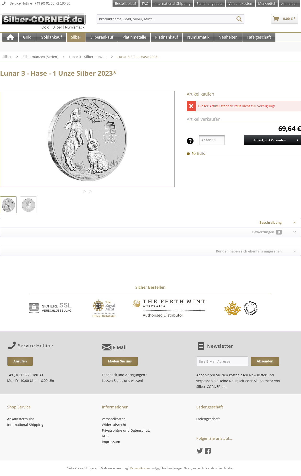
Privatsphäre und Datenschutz (126, 430)
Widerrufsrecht (114, 424)
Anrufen (20, 361)
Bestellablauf (125, 3)
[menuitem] (170, 21)
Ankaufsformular (20, 419)
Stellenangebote (210, 3)
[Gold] (27, 37)
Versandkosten (240, 3)
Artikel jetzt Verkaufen (275, 139)
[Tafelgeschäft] (258, 37)
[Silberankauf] (102, 37)
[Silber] (76, 37)
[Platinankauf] (166, 37)
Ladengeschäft (208, 419)
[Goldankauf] (51, 37)
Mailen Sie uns (120, 361)
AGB (105, 436)
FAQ (145, 3)
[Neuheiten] (228, 37)
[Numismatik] (198, 37)
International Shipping (172, 3)
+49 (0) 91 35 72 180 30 (52, 3)
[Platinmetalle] (134, 37)
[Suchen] (239, 19)
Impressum (111, 441)
